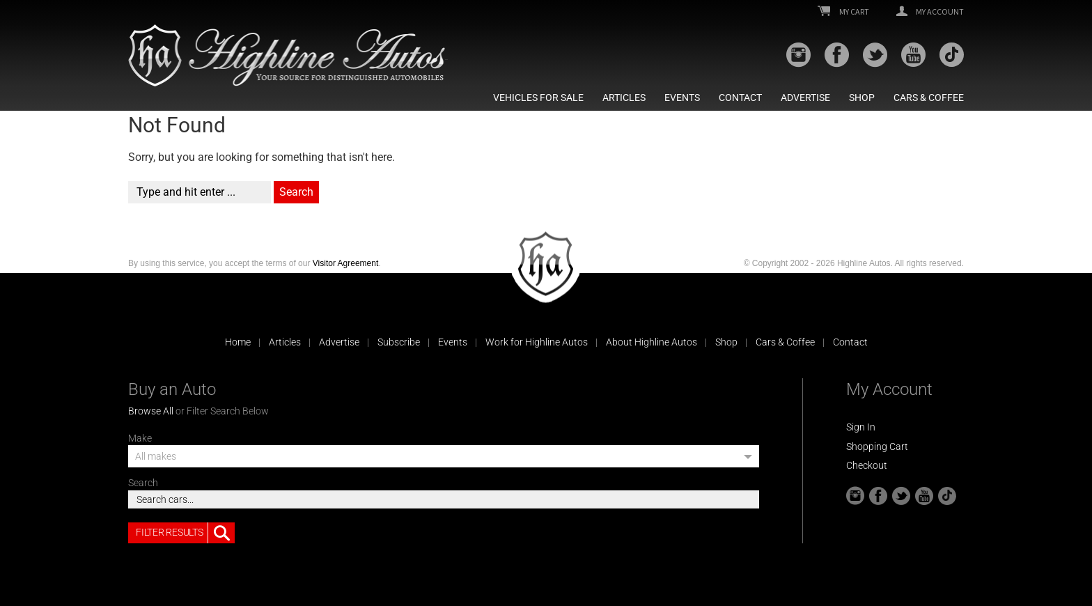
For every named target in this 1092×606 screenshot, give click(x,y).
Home (238, 342)
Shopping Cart (877, 446)
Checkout (866, 465)
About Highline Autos (651, 342)
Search (143, 482)
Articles (624, 97)
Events (682, 97)
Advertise (805, 97)
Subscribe (398, 342)
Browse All (150, 411)
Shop (862, 97)
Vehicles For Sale (538, 97)
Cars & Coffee (929, 97)
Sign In (860, 427)
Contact (740, 97)
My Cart (843, 12)
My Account (930, 12)
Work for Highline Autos (536, 342)
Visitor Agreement (346, 263)
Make (140, 438)
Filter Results (185, 532)
